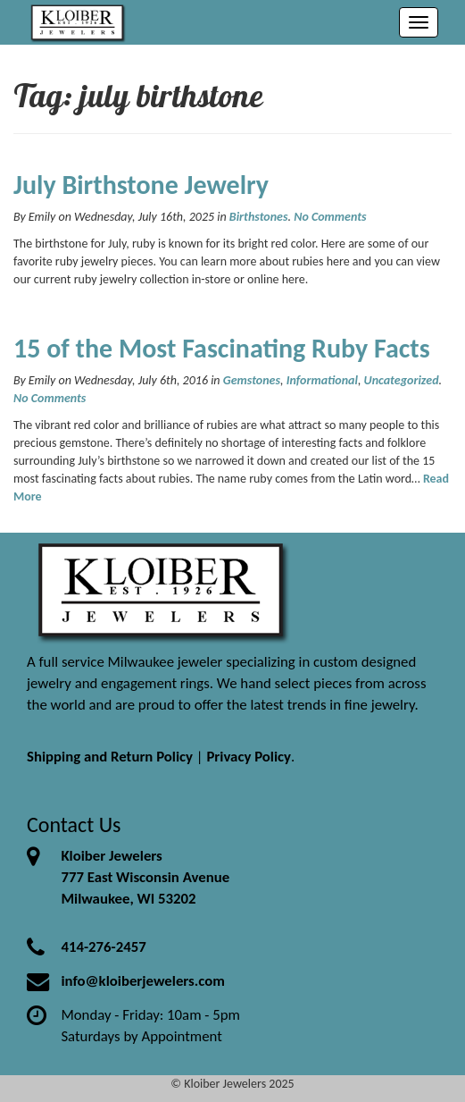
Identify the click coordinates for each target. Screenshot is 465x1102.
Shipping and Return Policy (110, 756)
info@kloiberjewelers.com (143, 981)
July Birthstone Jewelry (141, 184)
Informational (322, 380)
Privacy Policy (248, 756)
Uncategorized (401, 380)
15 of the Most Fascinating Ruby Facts (221, 348)
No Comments (330, 216)
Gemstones (251, 380)
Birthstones (258, 216)
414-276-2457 (103, 947)
